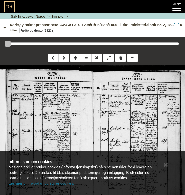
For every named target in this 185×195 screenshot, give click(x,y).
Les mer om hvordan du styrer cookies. (41, 183)
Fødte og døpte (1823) (36, 30)
